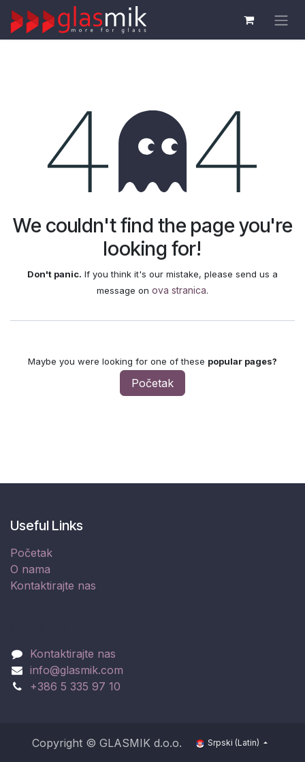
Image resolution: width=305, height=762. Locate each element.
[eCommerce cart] (248, 19)
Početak (152, 383)
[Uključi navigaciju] (281, 19)
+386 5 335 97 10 (75, 686)
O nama (30, 569)
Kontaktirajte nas (53, 585)
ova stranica (179, 290)
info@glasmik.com (76, 670)
